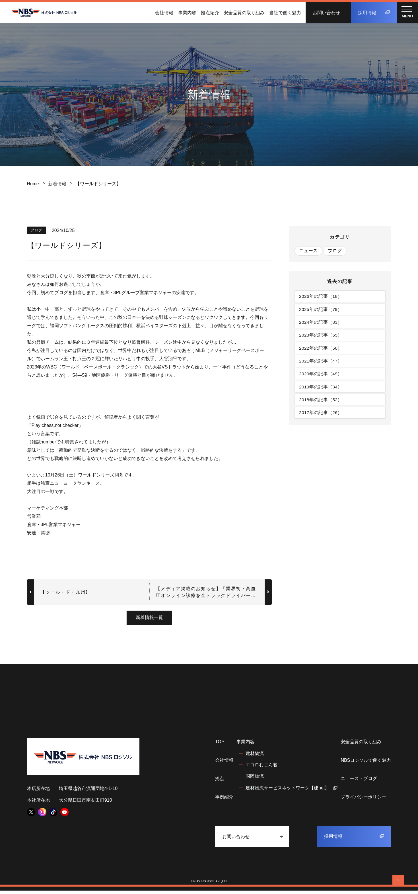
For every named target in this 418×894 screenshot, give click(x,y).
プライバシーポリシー (363, 800)
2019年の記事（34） (321, 390)
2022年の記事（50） (321, 350)
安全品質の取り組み (244, 12)
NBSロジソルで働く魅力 (366, 763)
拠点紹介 (210, 12)
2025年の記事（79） (321, 310)
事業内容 (187, 12)
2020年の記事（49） (321, 377)
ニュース (308, 250)
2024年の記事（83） (321, 323)
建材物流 (255, 756)
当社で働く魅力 (285, 12)
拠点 (219, 781)
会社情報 (164, 12)
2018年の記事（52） (321, 403)
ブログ (335, 250)
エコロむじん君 (261, 768)
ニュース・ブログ (359, 781)
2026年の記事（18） (321, 296)
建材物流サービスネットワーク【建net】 (292, 790)
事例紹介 (224, 800)
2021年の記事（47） (321, 363)
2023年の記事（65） (321, 336)
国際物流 (255, 779)
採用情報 (374, 12)
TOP (220, 745)
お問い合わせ (326, 12)
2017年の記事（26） (321, 417)
